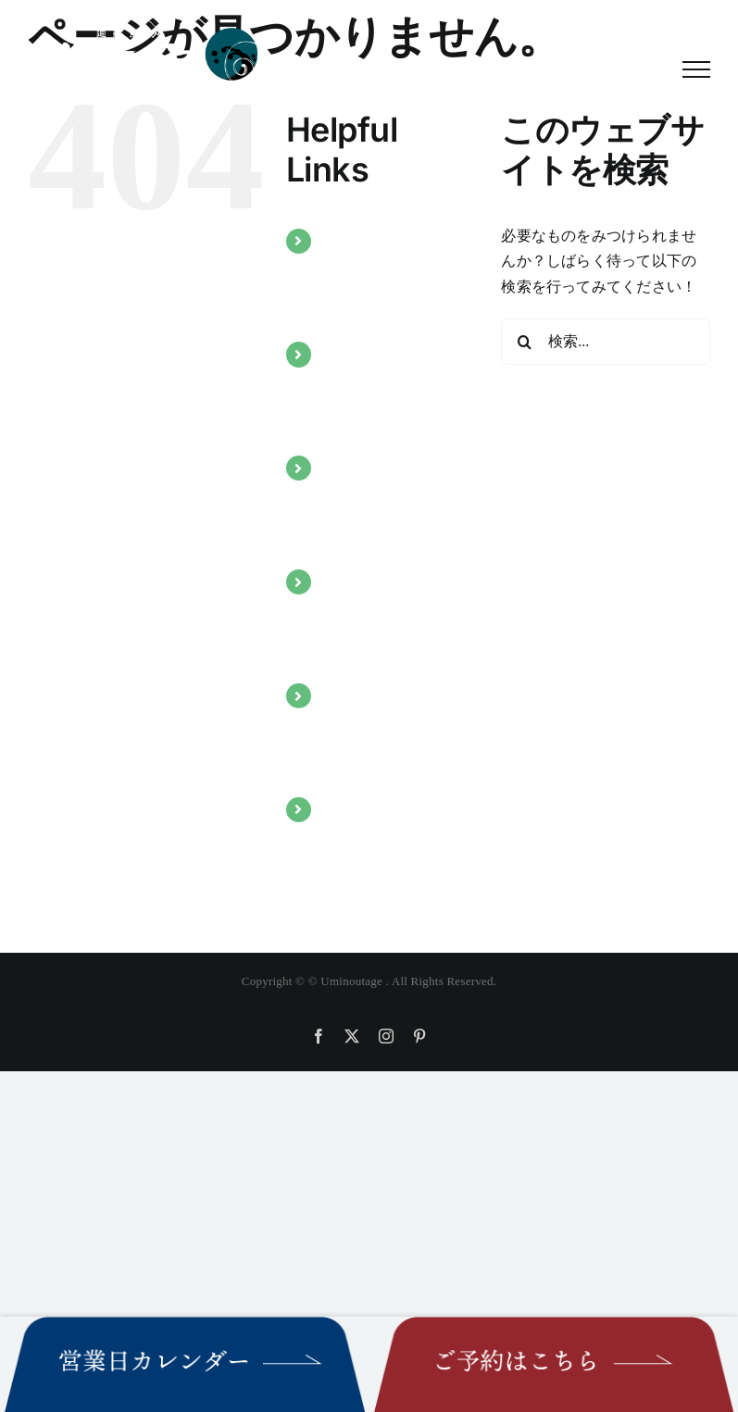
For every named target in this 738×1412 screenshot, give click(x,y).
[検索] (524, 342)
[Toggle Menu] (696, 69)
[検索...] (605, 342)
